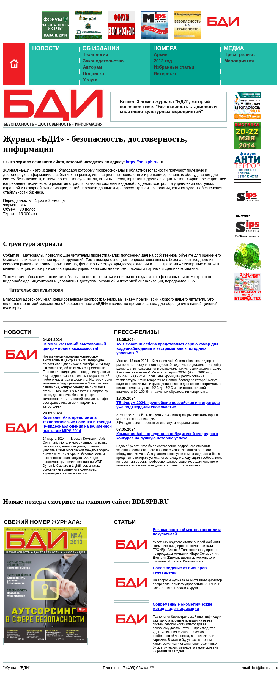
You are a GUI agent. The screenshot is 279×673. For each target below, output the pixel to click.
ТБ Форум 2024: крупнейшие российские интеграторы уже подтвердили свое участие (168, 404)
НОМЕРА (165, 48)
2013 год (163, 61)
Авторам (92, 67)
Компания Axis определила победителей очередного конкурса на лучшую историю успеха (167, 436)
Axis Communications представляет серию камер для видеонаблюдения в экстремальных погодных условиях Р (167, 348)
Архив (161, 54)
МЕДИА (234, 48)
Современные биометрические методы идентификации (182, 606)
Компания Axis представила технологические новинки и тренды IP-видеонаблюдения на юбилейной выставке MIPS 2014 (77, 424)
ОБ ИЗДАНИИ (101, 48)
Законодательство (103, 61)
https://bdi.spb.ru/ (142, 162)
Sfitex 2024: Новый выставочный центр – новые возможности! (74, 346)
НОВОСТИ (46, 48)
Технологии (95, 54)
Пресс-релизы (239, 54)
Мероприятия (239, 61)
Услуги (90, 80)
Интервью (165, 73)
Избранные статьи (174, 67)
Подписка (93, 73)
